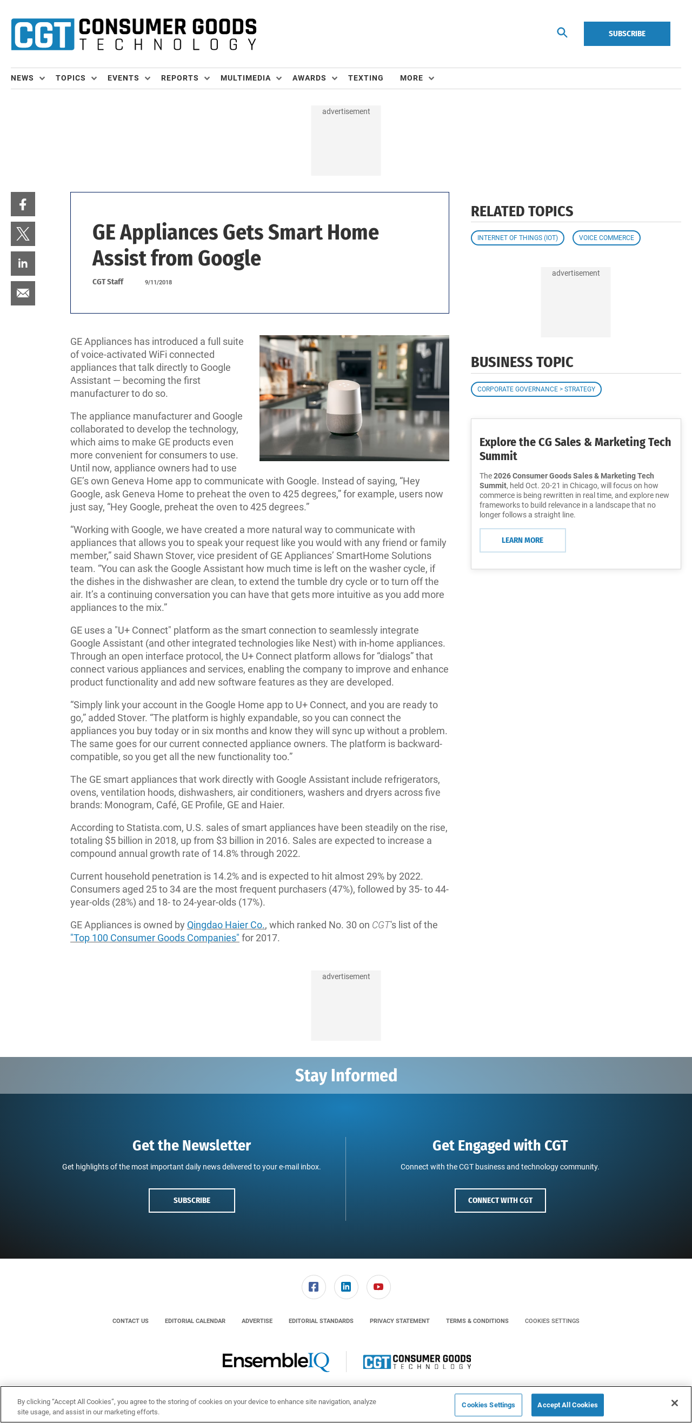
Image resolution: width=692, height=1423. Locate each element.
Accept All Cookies (567, 1405)
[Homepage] (133, 34)
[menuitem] (33, 78)
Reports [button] (180, 78)
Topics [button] (71, 78)
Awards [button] (309, 78)
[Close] (675, 1403)
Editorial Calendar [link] (195, 1321)
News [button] (22, 78)
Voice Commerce (606, 238)
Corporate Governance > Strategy (536, 389)
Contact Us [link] (130, 1321)
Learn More (522, 540)
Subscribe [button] (192, 1200)
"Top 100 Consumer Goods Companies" (154, 937)
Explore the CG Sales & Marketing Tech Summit (575, 449)
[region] (346, 1404)
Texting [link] (366, 78)
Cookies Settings (552, 1321)
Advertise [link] (257, 1321)
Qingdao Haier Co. (226, 924)
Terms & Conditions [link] (477, 1321)
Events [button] (123, 78)
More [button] (411, 78)
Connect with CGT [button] (500, 1200)
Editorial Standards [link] (321, 1321)
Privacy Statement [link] (400, 1321)
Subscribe (627, 33)
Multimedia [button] (246, 78)
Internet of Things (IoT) (517, 238)
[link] (23, 204)
